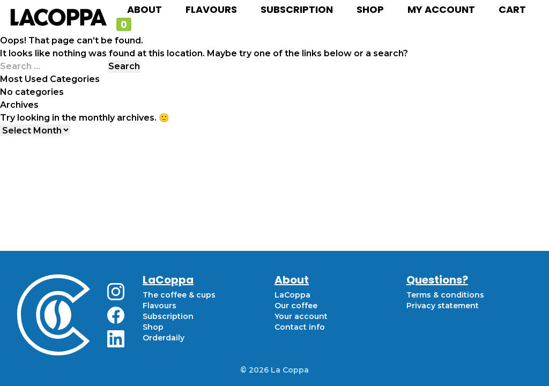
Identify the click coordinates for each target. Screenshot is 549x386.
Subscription (297, 9)
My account (441, 9)
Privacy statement (442, 305)
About (144, 9)
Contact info (299, 327)
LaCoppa (292, 295)
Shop (370, 9)
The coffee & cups (179, 295)
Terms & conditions (445, 295)
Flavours (211, 9)
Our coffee (295, 305)
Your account (301, 316)
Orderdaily (163, 338)
